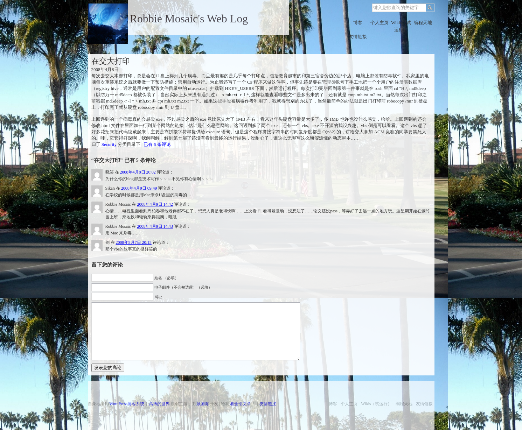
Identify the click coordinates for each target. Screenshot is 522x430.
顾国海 (202, 403)
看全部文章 (240, 403)
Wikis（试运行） (401, 26)
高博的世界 (159, 403)
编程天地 (423, 22)
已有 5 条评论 (157, 144)
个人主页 (379, 22)
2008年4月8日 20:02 (138, 172)
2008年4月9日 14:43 (155, 226)
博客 (357, 22)
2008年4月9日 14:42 (155, 204)
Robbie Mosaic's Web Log (189, 18)
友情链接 (358, 36)
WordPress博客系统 (127, 403)
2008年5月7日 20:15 (134, 242)
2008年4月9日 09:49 (139, 188)
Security (109, 144)
